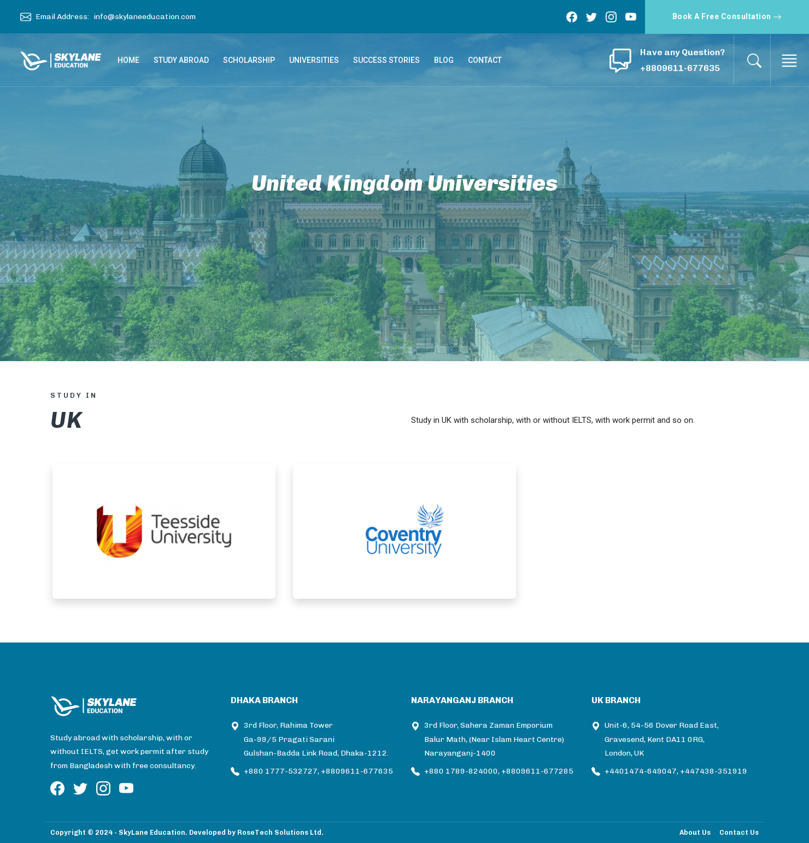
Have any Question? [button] (682, 52)
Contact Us (739, 832)
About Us (695, 832)
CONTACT (485, 60)
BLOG (444, 60)
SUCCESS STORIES (386, 60)
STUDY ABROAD (181, 60)
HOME (128, 60)
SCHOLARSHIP (249, 60)
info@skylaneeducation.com (144, 16)
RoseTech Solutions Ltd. (280, 832)
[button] (620, 61)
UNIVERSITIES (314, 60)
